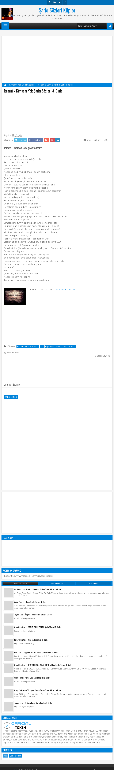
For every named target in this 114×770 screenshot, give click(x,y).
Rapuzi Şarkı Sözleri (66, 289)
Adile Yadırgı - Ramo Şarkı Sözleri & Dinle (30, 598)
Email (87, 140)
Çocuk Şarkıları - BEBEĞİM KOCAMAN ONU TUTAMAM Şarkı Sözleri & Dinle (42, 661)
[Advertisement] (57, 112)
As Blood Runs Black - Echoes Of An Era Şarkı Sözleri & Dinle (37, 586)
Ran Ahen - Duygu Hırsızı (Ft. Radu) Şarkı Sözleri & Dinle (35, 649)
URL (106, 140)
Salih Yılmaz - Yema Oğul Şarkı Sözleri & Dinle (32, 674)
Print (97, 140)
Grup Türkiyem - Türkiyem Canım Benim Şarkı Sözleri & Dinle (37, 687)
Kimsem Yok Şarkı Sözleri (27, 347)
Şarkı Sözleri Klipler (57, 10)
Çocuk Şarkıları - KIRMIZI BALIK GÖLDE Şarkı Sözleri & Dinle (37, 624)
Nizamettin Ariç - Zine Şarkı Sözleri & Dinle (31, 636)
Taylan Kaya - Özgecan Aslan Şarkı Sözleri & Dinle (33, 611)
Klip (5, 752)
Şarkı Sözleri (68, 347)
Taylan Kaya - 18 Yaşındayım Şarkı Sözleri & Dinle (33, 699)
